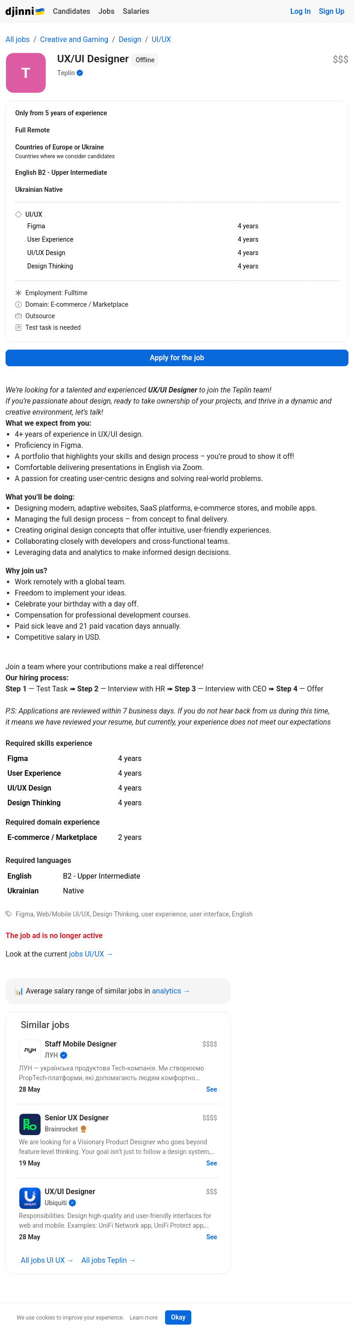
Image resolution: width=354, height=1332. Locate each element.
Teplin (66, 73)
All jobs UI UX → (47, 1260)
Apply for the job (177, 357)
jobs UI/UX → (91, 954)
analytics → (171, 991)
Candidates (71, 11)
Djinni (25, 12)
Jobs (106, 11)
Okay (178, 1317)
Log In (300, 11)
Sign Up (331, 11)
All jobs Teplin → (108, 1260)
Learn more (144, 1317)
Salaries (136, 11)
